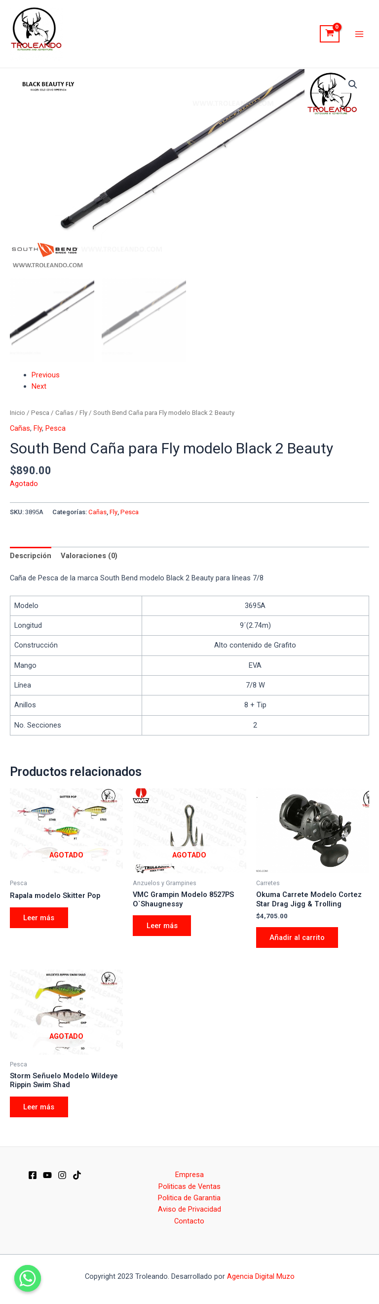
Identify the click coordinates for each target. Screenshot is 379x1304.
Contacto (189, 1221)
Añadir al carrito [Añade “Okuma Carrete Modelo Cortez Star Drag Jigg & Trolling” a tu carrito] (297, 937)
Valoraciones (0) (89, 555)
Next (39, 386)
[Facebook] (32, 1175)
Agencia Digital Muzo (261, 1276)
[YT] (47, 1175)
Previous (46, 374)
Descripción (30, 555)
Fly (83, 412)
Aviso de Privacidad (189, 1209)
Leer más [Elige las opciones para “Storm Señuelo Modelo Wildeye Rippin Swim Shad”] (39, 1106)
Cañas (64, 412)
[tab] (30, 555)
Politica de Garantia (189, 1197)
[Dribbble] (77, 1175)
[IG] (62, 1175)
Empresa (189, 1174)
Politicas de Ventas (189, 1186)
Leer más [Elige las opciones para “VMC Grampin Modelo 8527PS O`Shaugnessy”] (162, 925)
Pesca (40, 412)
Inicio (17, 412)
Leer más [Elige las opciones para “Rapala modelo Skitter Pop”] (39, 917)
